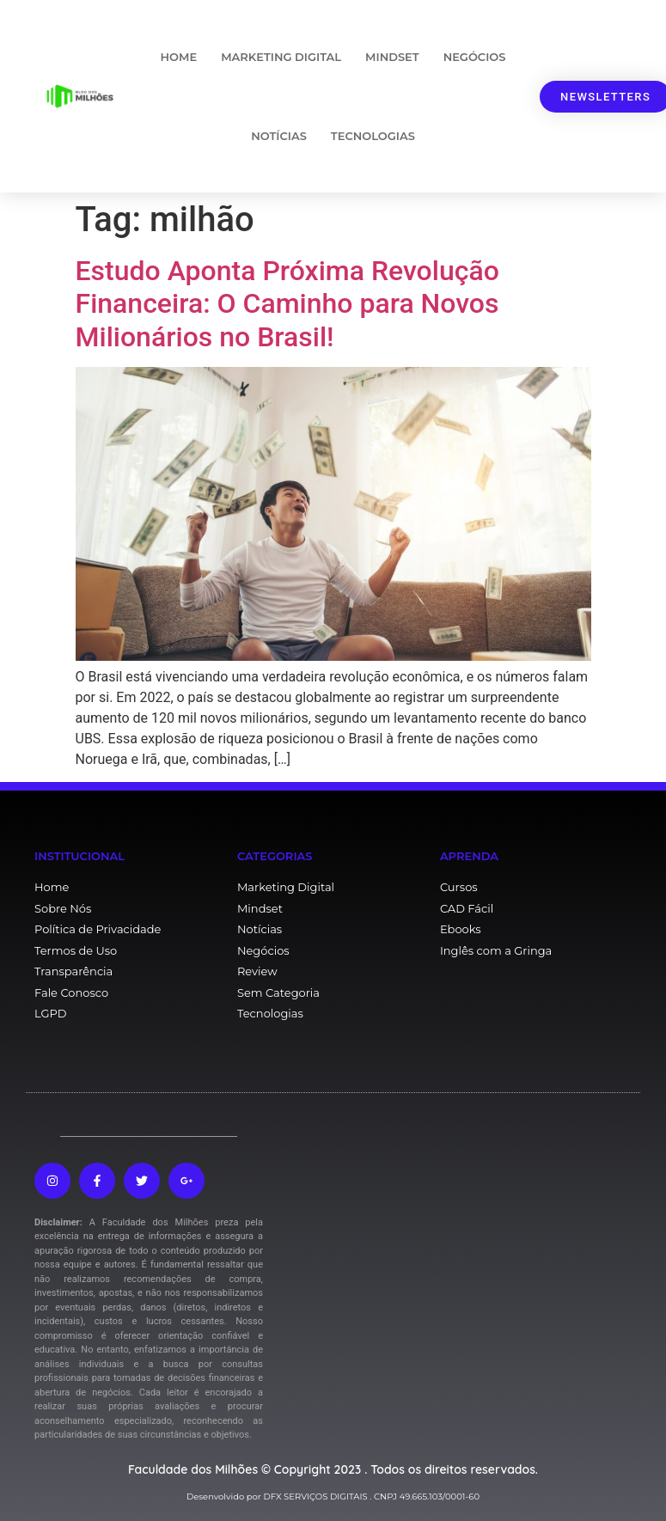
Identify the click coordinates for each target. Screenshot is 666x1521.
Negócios (474, 57)
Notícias (279, 136)
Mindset (392, 57)
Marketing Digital (281, 57)
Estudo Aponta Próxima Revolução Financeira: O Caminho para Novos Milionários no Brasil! (287, 303)
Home (179, 57)
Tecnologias (373, 136)
